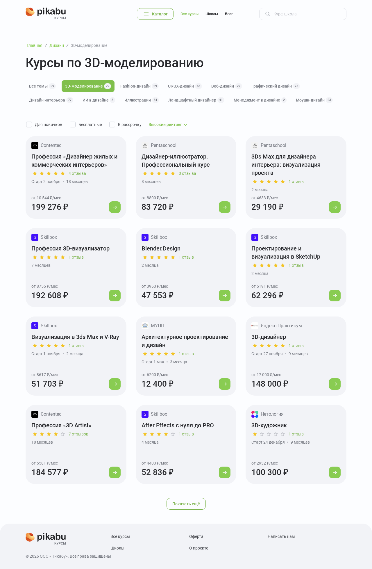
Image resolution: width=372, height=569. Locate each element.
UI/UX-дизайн (185, 86)
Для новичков (48, 124)
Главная (34, 45)
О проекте (198, 548)
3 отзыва (187, 173)
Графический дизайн (275, 86)
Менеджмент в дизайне (260, 100)
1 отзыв (296, 181)
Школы (211, 14)
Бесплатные (90, 124)
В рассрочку (130, 124)
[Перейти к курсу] (115, 207)
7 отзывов (78, 434)
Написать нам (281, 536)
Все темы (42, 86)
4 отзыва (77, 173)
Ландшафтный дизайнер (196, 100)
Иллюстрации (141, 100)
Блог (229, 14)
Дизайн (56, 45)
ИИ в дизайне (99, 100)
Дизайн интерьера (51, 100)
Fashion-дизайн (139, 86)
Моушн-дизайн (314, 100)
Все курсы (189, 14)
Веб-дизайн (226, 86)
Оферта (196, 536)
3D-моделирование (88, 86)
